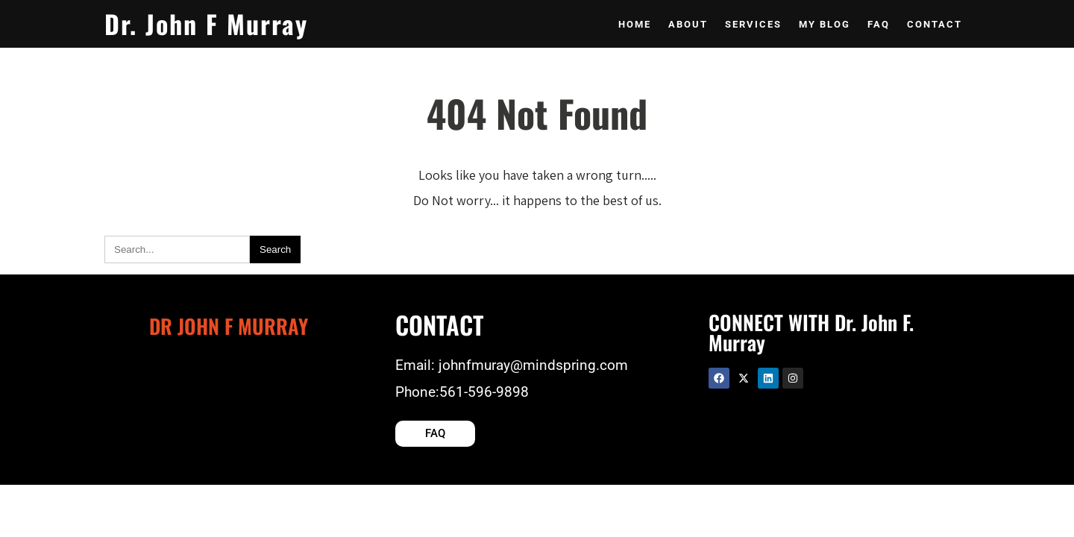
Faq (878, 24)
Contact (934, 24)
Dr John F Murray (228, 326)
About (688, 24)
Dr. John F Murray (206, 23)
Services (753, 24)
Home (634, 24)
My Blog (824, 24)
